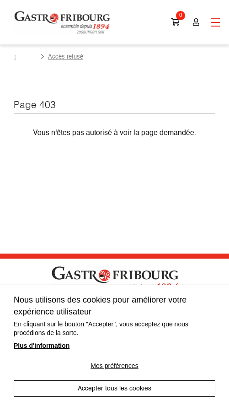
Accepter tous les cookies (114, 388)
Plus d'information (41, 345)
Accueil (25, 57)
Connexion (196, 22)
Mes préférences (114, 365)
